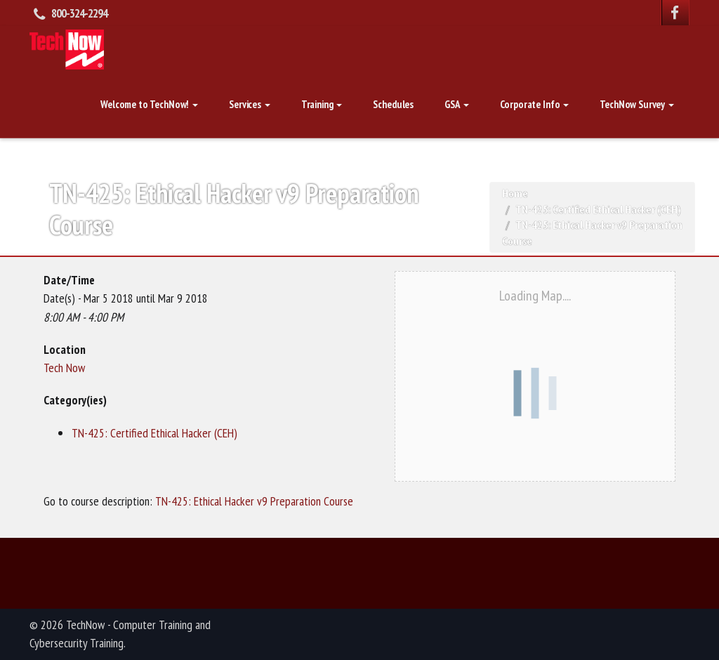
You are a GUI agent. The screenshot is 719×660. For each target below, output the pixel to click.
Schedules (393, 117)
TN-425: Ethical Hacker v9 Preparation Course (252, 501)
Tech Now (64, 367)
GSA (456, 117)
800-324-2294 (79, 13)
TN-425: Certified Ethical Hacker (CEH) (598, 209)
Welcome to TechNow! (149, 117)
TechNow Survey (637, 117)
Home (515, 193)
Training (322, 117)
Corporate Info (534, 117)
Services (249, 117)
